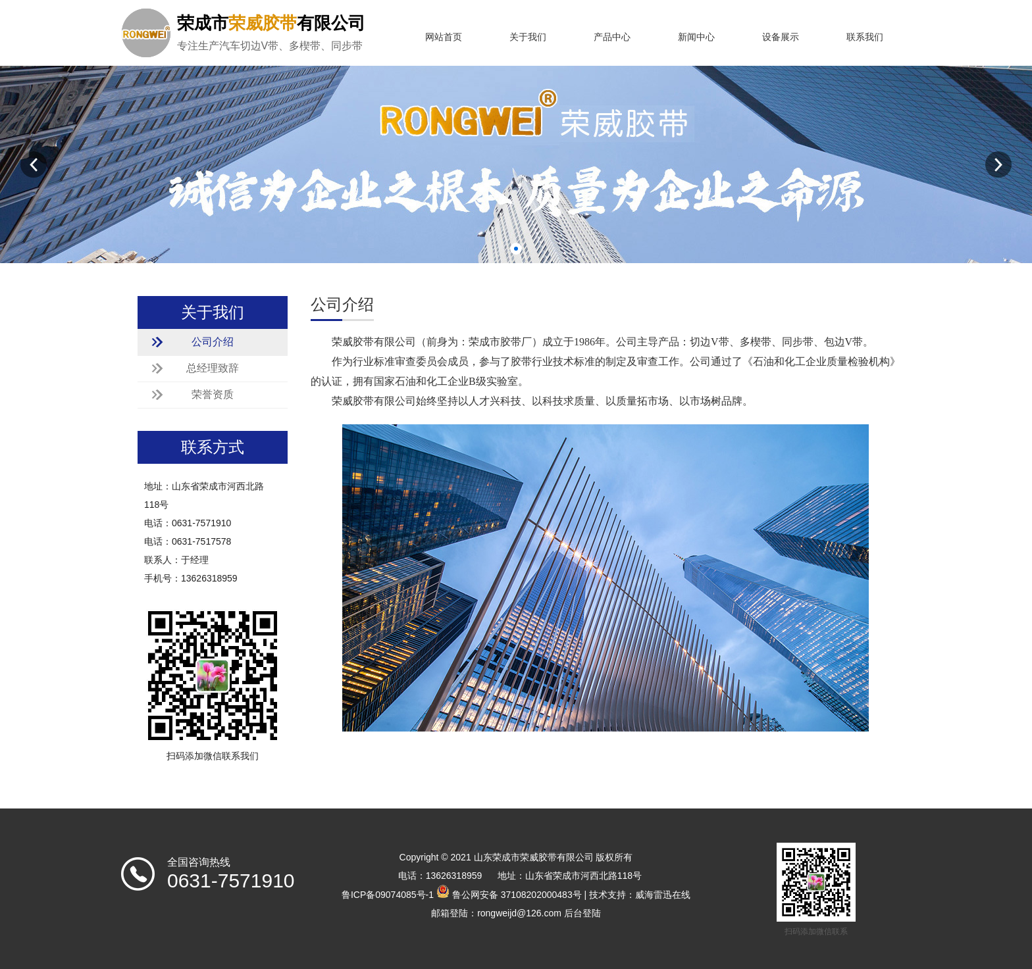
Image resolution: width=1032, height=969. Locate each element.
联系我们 (864, 37)
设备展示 (780, 37)
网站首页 (443, 37)
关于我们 (527, 37)
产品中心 (612, 37)
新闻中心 (696, 37)
